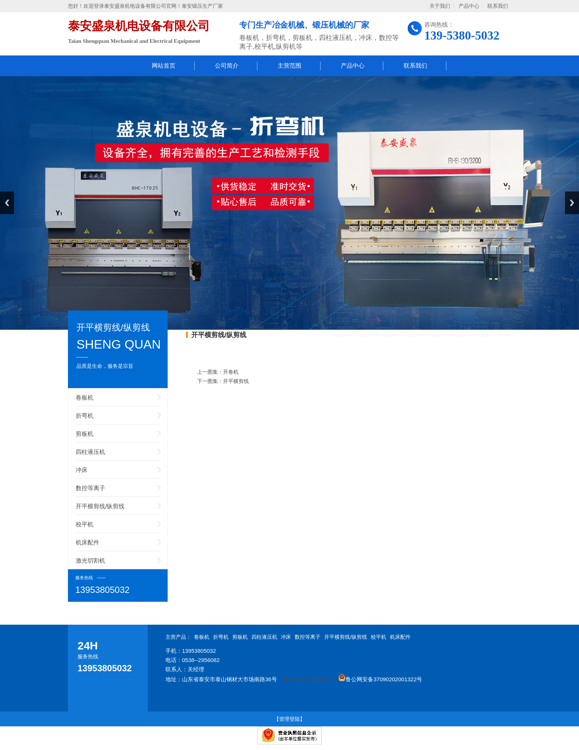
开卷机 (231, 372)
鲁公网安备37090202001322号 (380, 679)
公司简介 (227, 65)
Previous (7, 202)
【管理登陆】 (289, 719)
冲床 (82, 470)
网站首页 (163, 65)
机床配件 (87, 542)
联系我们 (497, 6)
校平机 (84, 524)
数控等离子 (90, 488)
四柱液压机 (90, 452)
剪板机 (84, 434)
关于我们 (439, 6)
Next (572, 202)
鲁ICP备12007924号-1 (310, 679)
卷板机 (84, 397)
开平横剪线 (236, 381)
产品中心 (469, 6)
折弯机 (84, 416)
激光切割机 (90, 560)
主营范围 (289, 65)
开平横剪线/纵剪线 (100, 506)
